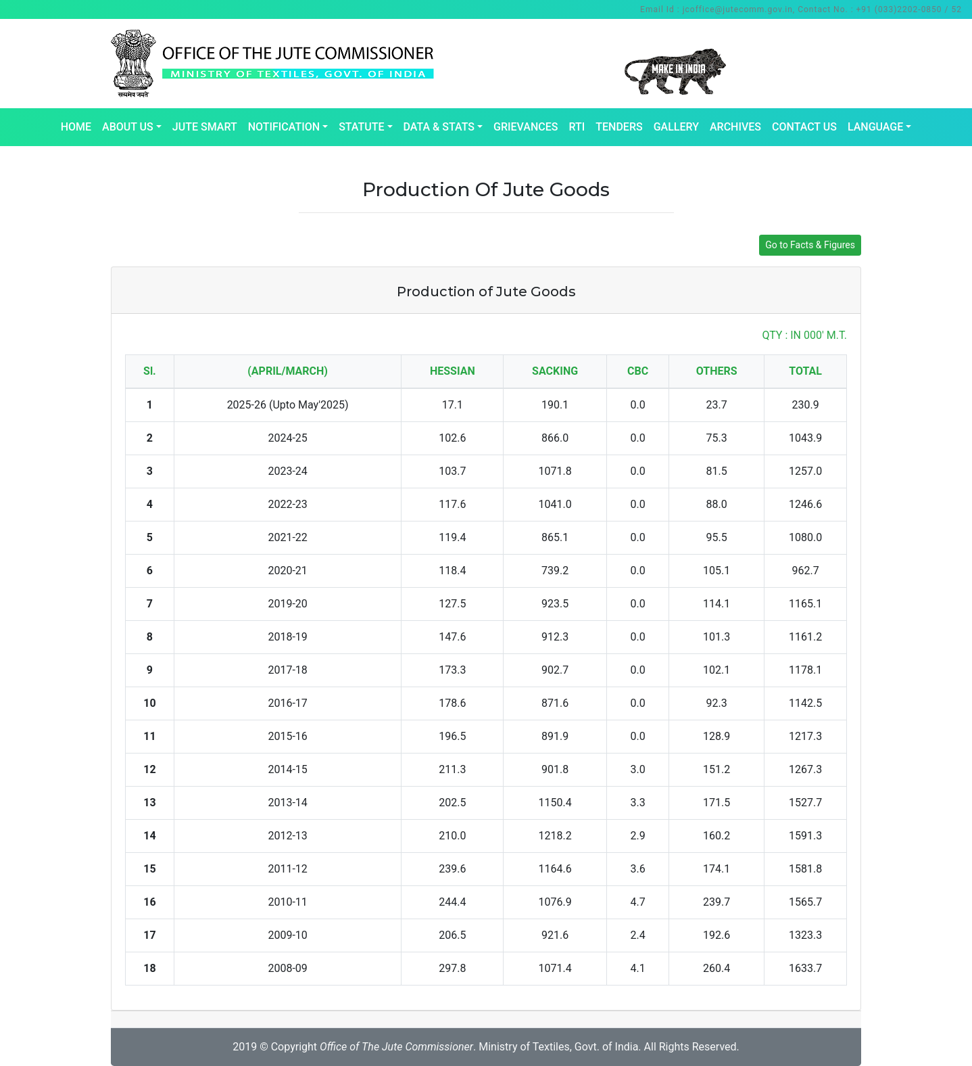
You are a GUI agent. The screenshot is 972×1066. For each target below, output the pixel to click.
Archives (735, 126)
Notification (284, 126)
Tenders (619, 126)
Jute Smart (204, 126)
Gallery (676, 126)
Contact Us (804, 126)
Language (875, 126)
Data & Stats (439, 126)
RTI (576, 126)
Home (76, 126)
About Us (127, 126)
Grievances (525, 126)
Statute (361, 126)
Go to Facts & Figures (810, 244)
